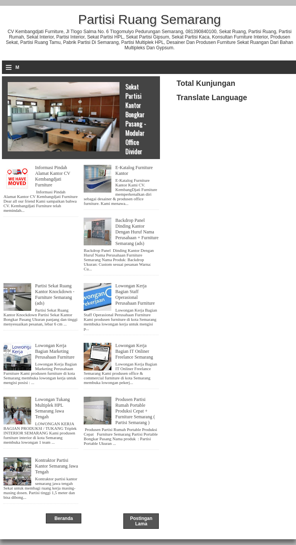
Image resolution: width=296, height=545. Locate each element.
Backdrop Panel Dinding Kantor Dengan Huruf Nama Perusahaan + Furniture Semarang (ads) (136, 232)
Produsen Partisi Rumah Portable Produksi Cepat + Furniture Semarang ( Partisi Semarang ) (135, 411)
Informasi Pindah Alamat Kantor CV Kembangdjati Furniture (52, 176)
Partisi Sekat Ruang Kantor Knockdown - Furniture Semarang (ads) (54, 294)
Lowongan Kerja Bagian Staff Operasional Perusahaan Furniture (135, 294)
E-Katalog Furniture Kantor (134, 170)
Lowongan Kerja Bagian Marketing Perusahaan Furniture (54, 351)
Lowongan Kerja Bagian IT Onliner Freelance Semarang (134, 351)
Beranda (63, 518)
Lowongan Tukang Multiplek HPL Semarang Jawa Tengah (52, 408)
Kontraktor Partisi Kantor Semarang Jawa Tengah (56, 466)
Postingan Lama (141, 521)
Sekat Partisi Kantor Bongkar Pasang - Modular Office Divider (135, 119)
